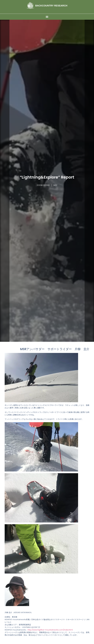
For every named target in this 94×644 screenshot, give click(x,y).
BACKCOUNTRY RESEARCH (51, 5)
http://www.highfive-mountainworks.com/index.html (50, 630)
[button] (47, 17)
